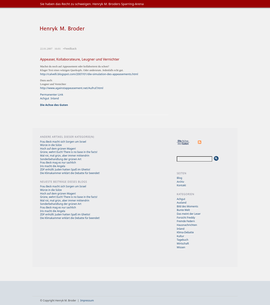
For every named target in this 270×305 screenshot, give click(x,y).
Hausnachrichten (187, 225)
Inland (55, 98)
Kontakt (181, 185)
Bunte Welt (183, 210)
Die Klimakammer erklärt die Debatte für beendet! (70, 173)
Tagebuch (182, 240)
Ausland (181, 202)
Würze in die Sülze (51, 145)
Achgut (44, 98)
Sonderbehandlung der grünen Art (60, 159)
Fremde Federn (186, 221)
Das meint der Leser (189, 214)
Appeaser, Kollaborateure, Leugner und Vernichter (79, 59)
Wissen (181, 247)
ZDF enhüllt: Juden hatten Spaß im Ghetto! (65, 169)
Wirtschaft (183, 243)
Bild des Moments (187, 206)
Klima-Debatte (185, 232)
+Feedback (70, 48)
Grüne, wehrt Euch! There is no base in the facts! (68, 152)
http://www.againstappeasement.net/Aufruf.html (71, 88)
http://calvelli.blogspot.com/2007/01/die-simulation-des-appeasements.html (89, 74)
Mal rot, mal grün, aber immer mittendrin (64, 155)
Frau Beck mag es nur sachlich (58, 162)
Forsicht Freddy (186, 217)
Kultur (180, 236)
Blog (179, 178)
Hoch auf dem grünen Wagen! (58, 148)
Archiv (180, 182)
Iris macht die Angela (52, 166)
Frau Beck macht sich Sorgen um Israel (63, 141)
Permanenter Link (51, 94)
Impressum (87, 300)
